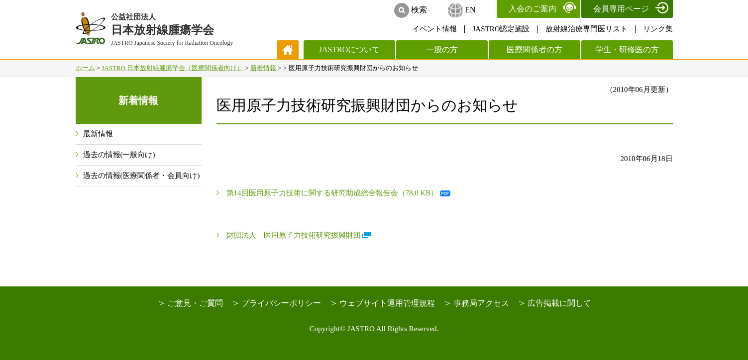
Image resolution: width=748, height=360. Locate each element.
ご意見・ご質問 (195, 303)
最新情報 (98, 134)
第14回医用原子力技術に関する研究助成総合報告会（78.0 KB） (332, 193)
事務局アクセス (481, 303)
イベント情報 (434, 29)
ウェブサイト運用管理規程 (387, 303)
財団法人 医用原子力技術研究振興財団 (293, 235)
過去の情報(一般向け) (119, 155)
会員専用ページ (621, 8)
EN (470, 9)
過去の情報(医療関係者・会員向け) (141, 176)
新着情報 (263, 68)
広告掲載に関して (559, 303)
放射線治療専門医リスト (586, 29)
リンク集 (658, 29)
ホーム (85, 68)
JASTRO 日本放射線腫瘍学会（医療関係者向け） (172, 68)
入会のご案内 (532, 8)
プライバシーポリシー (281, 303)
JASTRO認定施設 (501, 29)
